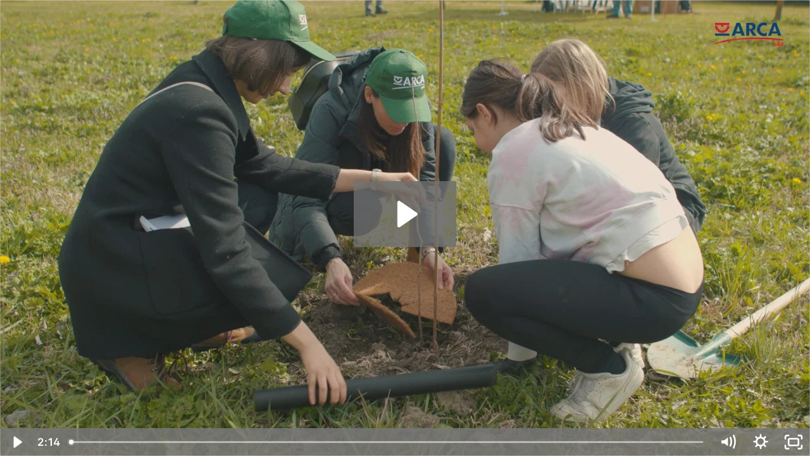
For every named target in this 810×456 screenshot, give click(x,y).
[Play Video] (16, 442)
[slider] (387, 442)
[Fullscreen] (793, 442)
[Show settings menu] (760, 442)
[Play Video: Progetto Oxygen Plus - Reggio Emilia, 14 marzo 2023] (405, 214)
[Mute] (727, 442)
